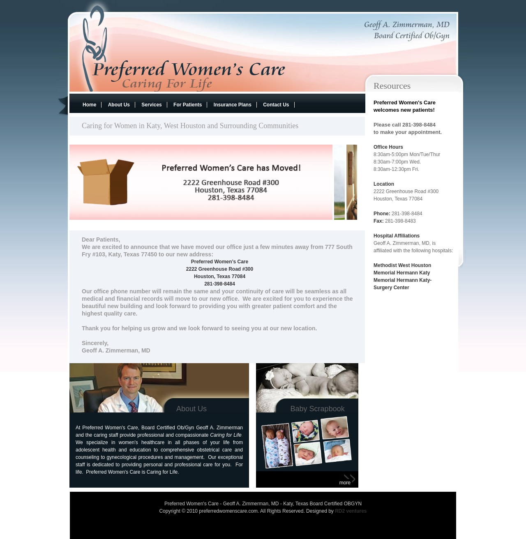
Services (151, 105)
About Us (119, 105)
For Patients (187, 105)
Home (89, 105)
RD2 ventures (351, 511)
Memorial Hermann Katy (402, 273)
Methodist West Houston (402, 265)
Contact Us (276, 105)
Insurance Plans (232, 105)
